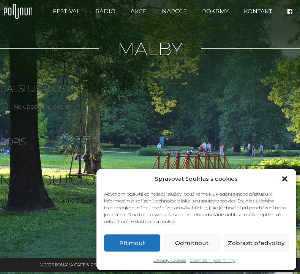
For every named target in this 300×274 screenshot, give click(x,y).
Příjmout (132, 243)
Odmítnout (191, 243)
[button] (285, 179)
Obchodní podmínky (212, 260)
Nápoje (174, 11)
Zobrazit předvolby (256, 243)
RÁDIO (105, 11)
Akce (139, 11)
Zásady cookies (170, 260)
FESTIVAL (66, 11)
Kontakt (258, 11)
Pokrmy (215, 11)
